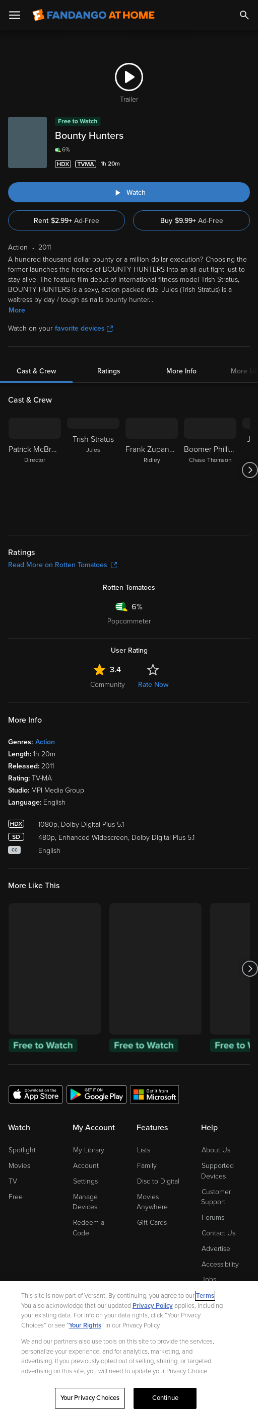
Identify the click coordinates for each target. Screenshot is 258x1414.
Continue (165, 1398)
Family (147, 1165)
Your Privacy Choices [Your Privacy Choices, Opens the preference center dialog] (90, 1398)
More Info (181, 371)
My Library (88, 1150)
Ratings (108, 371)
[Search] (244, 15)
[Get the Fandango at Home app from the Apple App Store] (35, 1094)
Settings (85, 1181)
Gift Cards (152, 1222)
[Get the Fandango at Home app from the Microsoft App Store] (154, 1094)
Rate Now (153, 684)
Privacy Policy (153, 1306)
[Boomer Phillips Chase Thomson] (210, 470)
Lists (143, 1150)
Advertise (216, 1248)
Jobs (209, 1279)
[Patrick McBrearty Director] (34, 470)
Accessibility (220, 1264)
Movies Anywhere (152, 1202)
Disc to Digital (158, 1181)
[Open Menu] (15, 15)
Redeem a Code (88, 1227)
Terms (205, 1296)
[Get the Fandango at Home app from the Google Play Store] (96, 1094)
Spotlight (22, 1150)
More (17, 310)
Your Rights (85, 1325)
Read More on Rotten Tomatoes (62, 565)
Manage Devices (85, 1202)
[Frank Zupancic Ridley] (151, 470)
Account (86, 1165)
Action (45, 742)
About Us (216, 1150)
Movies (19, 1165)
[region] (129, 1347)
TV (13, 1181)
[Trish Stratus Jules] (93, 470)
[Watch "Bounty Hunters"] (129, 192)
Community (107, 684)
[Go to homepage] (93, 15)
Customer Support (216, 1197)
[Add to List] (244, 164)
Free (16, 1197)
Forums (213, 1217)
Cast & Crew (36, 371)
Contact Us (218, 1233)
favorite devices (84, 328)
